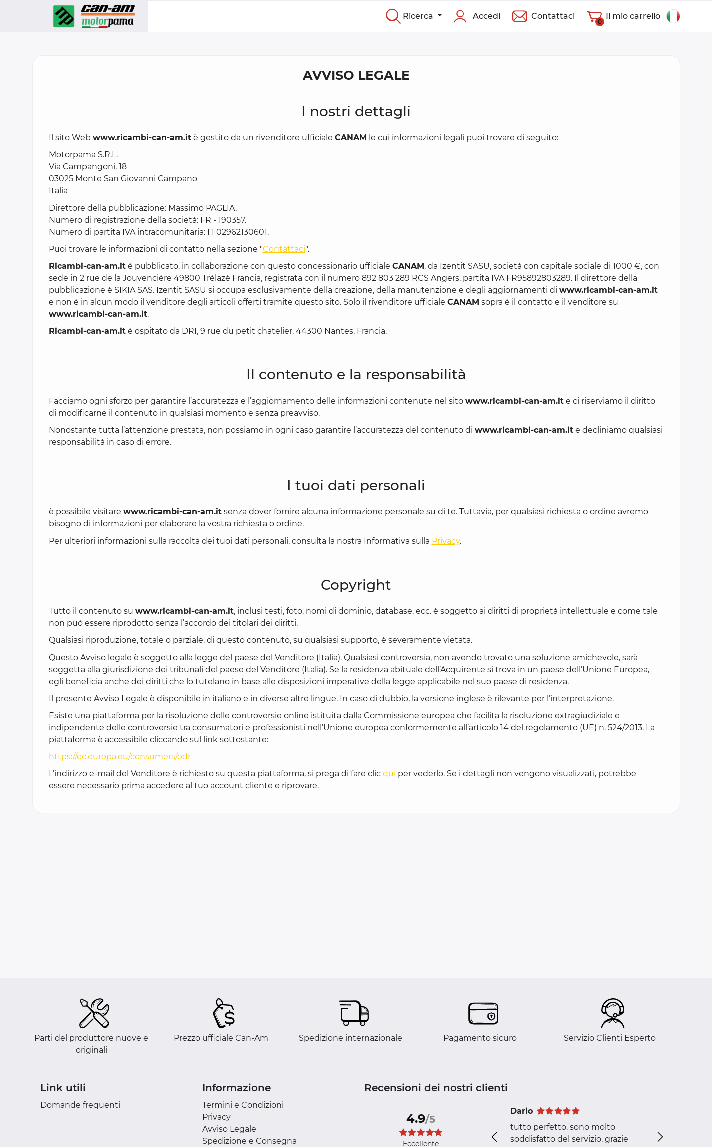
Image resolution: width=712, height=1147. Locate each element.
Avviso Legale (229, 1129)
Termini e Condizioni (243, 1105)
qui (389, 773)
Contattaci (284, 249)
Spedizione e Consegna (249, 1141)
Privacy (446, 541)
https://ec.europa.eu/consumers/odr (120, 756)
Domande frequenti (80, 1105)
